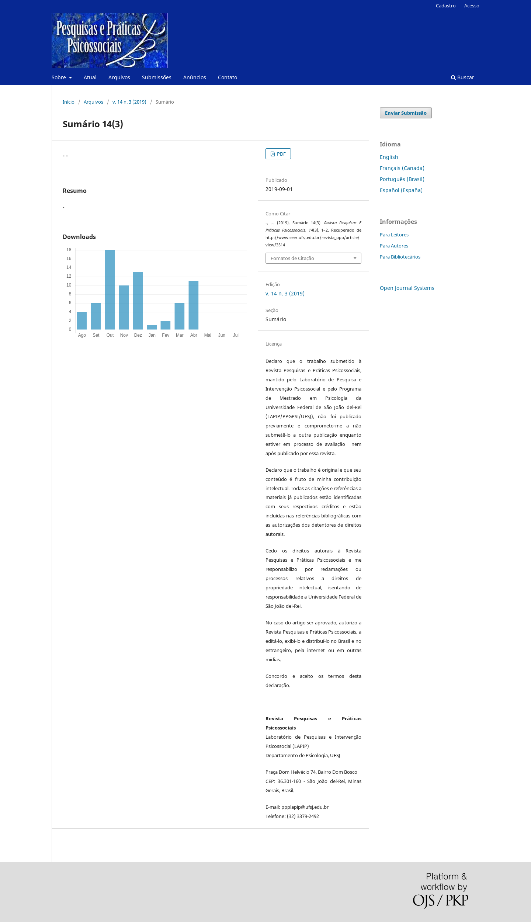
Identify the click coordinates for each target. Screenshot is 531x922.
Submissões (156, 77)
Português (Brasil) (402, 179)
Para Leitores (394, 234)
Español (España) (401, 190)
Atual (90, 77)
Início (68, 101)
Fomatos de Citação (292, 258)
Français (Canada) (402, 167)
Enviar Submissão (406, 113)
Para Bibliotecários (400, 256)
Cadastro (446, 5)
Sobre (59, 77)
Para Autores (394, 245)
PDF (281, 153)
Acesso (471, 5)
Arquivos (119, 77)
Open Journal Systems (407, 287)
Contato (227, 77)
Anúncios (194, 77)
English (389, 156)
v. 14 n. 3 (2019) (129, 101)
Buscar (462, 77)
